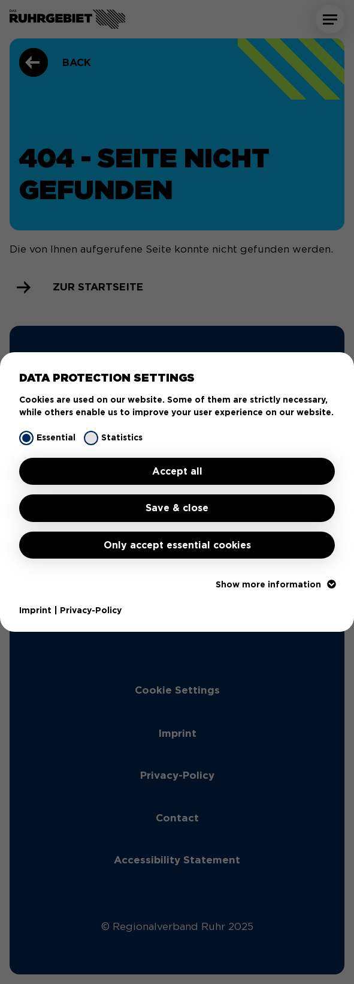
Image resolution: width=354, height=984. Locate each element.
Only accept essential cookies (177, 545)
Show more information (275, 584)
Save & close (177, 508)
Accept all (177, 471)
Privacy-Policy (91, 610)
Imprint (35, 610)
